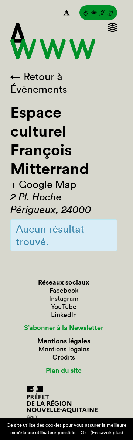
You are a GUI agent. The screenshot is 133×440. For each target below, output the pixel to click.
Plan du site (64, 371)
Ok (84, 432)
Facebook (64, 290)
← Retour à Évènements (38, 82)
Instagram (63, 299)
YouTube (63, 307)
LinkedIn (64, 315)
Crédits (63, 357)
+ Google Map (43, 184)
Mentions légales (63, 349)
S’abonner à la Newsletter (63, 328)
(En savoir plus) (107, 432)
